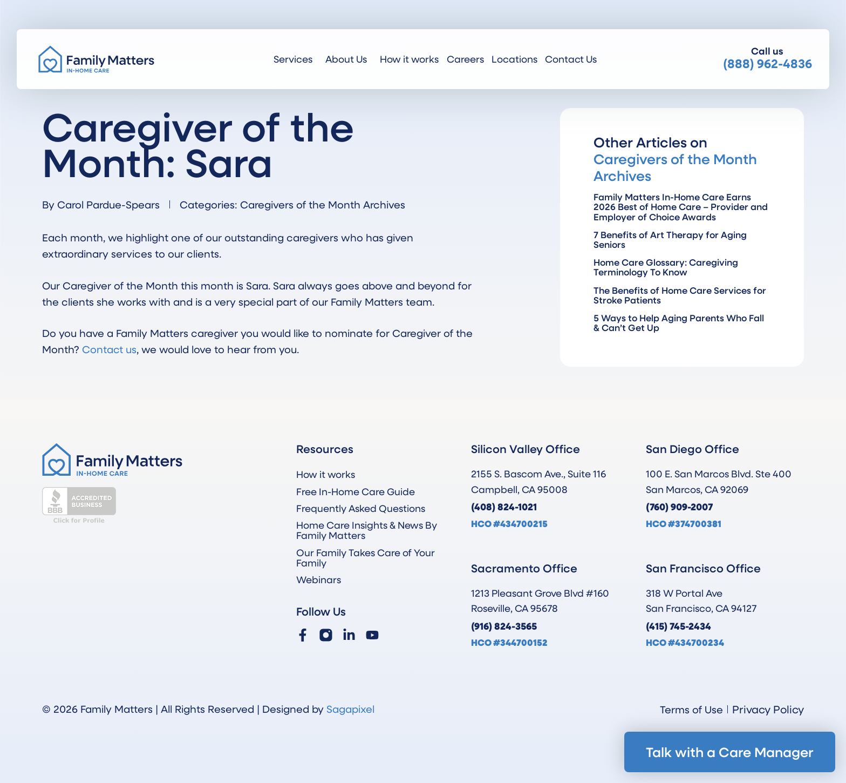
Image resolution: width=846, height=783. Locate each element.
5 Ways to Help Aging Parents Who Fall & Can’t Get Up (678, 323)
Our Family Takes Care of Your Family (365, 557)
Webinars (318, 579)
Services (296, 58)
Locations (514, 58)
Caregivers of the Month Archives (322, 204)
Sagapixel (350, 709)
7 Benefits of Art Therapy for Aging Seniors (670, 239)
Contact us (109, 349)
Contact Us (571, 58)
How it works (409, 58)
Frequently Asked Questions (360, 508)
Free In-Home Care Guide (355, 491)
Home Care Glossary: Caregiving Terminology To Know (665, 267)
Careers (465, 58)
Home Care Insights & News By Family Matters (366, 530)
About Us (348, 58)
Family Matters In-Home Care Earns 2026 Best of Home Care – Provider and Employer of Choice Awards (680, 206)
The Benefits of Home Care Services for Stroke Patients (679, 295)
